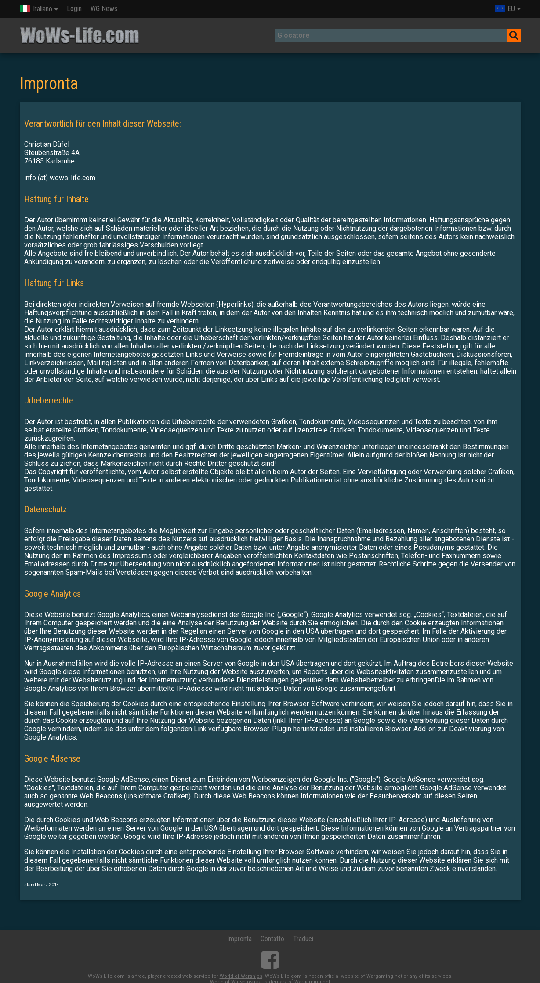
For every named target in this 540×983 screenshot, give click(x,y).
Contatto (272, 939)
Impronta (239, 939)
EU (505, 8)
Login (74, 8)
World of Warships (241, 976)
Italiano (36, 9)
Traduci (303, 939)
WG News (104, 8)
